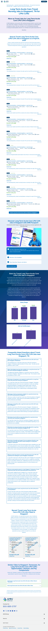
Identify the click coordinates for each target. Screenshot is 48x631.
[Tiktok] (12, 610)
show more (39, 72)
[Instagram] (17, 610)
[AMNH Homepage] (6, 1)
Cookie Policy (19, 628)
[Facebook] (4, 610)
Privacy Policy (5, 628)
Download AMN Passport (11, 266)
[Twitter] (6, 610)
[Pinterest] (10, 610)
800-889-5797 (10, 606)
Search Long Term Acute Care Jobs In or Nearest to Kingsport (24, 212)
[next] (40, 546)
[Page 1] (23, 558)
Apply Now (44, 1)
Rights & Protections (12, 628)
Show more (24, 575)
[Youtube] (14, 610)
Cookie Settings (26, 628)
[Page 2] (24, 558)
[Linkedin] (8, 610)
